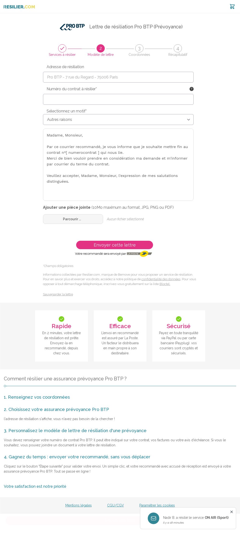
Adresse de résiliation (65, 67)
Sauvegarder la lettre (58, 294)
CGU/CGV (115, 505)
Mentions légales (78, 505)
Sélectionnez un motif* (67, 111)
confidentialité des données (161, 279)
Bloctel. (165, 284)
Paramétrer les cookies (157, 505)
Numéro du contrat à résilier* (72, 89)
